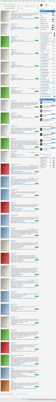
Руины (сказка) (13, 240)
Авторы (34, 1)
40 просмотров (19, 28)
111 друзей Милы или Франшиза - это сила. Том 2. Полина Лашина (48, 120)
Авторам (27, 399)
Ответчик (12, 368)
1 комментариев (24, 93)
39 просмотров (19, 54)
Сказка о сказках (14, 100)
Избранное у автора (44, 23)
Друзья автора (46, 19)
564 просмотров (19, 388)
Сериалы (23, 1)
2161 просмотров (19, 339)
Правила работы (40, 399)
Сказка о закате (13, 62)
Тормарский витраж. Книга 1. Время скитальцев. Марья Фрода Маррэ (48, 135)
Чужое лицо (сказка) (14, 11)
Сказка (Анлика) (14, 113)
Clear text (38, 8)
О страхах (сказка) (14, 189)
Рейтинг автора (46, 29)
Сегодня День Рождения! (48, 96)
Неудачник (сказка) (14, 36)
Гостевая (42, 17)
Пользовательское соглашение (33, 399)
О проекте (23, 399)
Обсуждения (43, 1)
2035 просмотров (19, 197)
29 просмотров (19, 18)
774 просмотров (19, 276)
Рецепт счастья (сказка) (15, 87)
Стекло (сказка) (13, 49)
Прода (4, 1)
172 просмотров (19, 133)
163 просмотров (19, 149)
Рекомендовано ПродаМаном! (48, 126)
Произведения (10, 1)
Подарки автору (46, 21)
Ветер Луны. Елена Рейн (47, 140)
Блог (46, 15)
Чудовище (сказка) (14, 317)
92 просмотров (19, 93)
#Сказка (15, 389)
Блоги (31, 1)
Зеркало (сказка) (14, 291)
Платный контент (46, 399)
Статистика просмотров (46, 27)
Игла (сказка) (13, 202)
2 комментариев (25, 184)
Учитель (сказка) (14, 151)
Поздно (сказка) (14, 342)
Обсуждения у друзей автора (48, 33)
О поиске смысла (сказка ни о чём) (17, 355)
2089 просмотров (19, 237)
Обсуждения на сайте (48, 35)
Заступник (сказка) (14, 304)
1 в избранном (30, 157)
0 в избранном (30, 18)
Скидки (19, 1)
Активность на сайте (46, 25)
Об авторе (42, 9)
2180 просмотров (19, 311)
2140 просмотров (19, 184)
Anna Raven (13, 12)
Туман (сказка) (13, 138)
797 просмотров (19, 249)
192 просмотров (19, 157)
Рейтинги (38, 1)
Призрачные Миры (47, 155)
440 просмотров (19, 351)
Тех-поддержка (51, 399)
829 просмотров (19, 287)
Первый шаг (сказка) (14, 215)
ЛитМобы (27, 1)
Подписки (15, 1)
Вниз (55, 401)
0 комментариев (24, 18)
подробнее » (19, 16)
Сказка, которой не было (15, 164)
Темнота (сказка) (14, 266)
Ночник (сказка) (13, 253)
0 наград (34, 93)
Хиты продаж (47, 99)
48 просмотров (19, 41)
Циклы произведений (46, 13)
